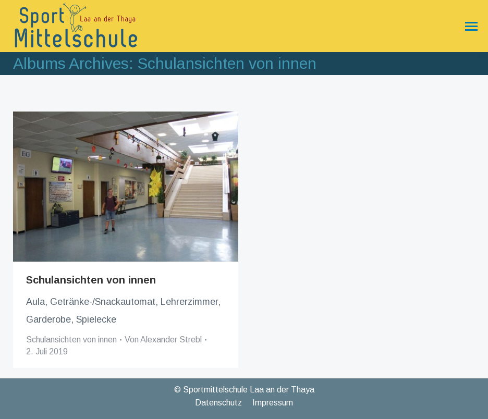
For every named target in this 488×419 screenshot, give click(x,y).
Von (163, 339)
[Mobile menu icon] (469, 26)
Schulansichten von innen (91, 280)
